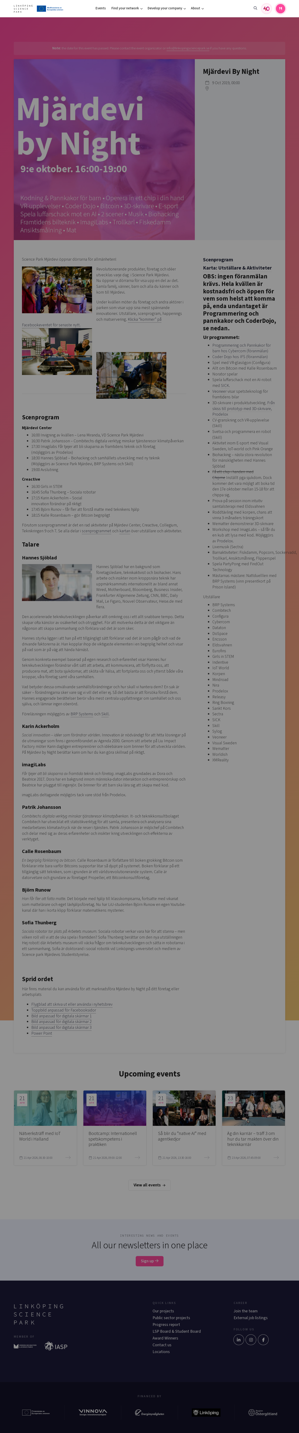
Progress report (166, 1325)
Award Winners (165, 1338)
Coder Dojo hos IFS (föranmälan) (240, 357)
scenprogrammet (96, 531)
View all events (149, 1185)
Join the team (246, 1311)
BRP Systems (82, 714)
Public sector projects (171, 1318)
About (195, 8)
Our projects (163, 1311)
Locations (161, 1352)
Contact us (162, 1345)
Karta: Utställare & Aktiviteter (237, 268)
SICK (225, 386)
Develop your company (165, 8)
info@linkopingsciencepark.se (188, 48)
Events (101, 8)
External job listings (251, 1318)
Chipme (218, 478)
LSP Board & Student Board (177, 1331)
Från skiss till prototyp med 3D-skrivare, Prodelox (243, 408)
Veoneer (219, 391)
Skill (105, 714)
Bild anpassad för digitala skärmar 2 (61, 1022)
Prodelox (225, 541)
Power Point (41, 1033)
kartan (124, 531)
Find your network (125, 8)
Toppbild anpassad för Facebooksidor (63, 1010)
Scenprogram (218, 259)
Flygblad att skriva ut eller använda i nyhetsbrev (72, 1004)
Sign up (149, 1261)
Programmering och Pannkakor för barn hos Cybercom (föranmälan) (241, 348)
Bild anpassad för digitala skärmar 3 (61, 1027)
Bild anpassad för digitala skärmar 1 (61, 1016)
